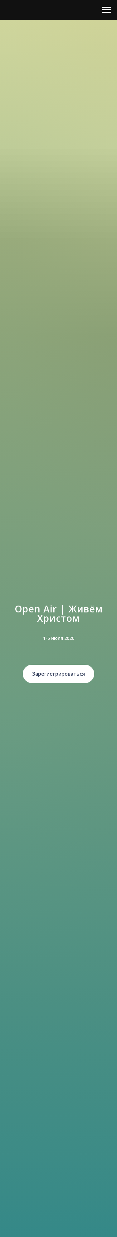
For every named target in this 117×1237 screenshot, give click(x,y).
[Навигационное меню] (106, 10)
